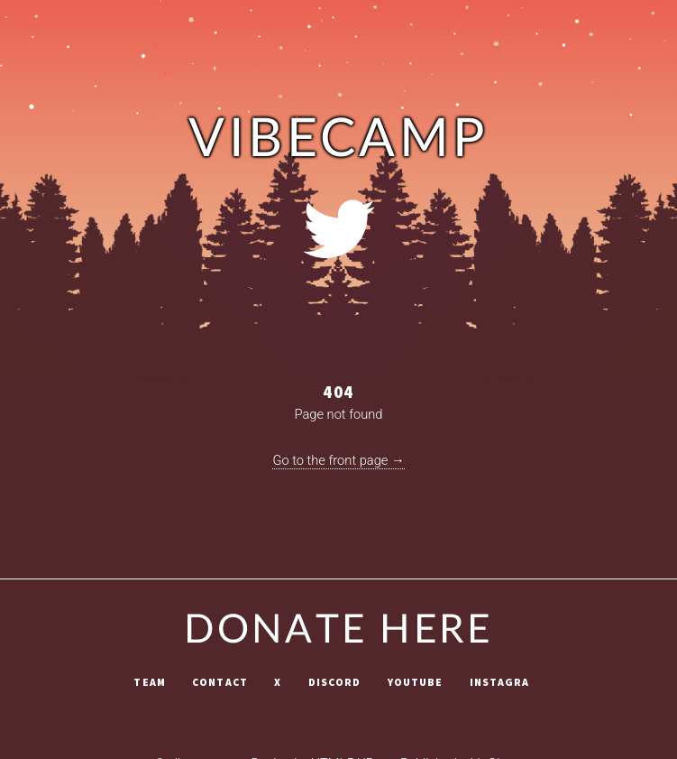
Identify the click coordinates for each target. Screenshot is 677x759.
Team (149, 682)
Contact (220, 682)
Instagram (504, 682)
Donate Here (338, 631)
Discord (334, 682)
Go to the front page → (338, 460)
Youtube (416, 682)
